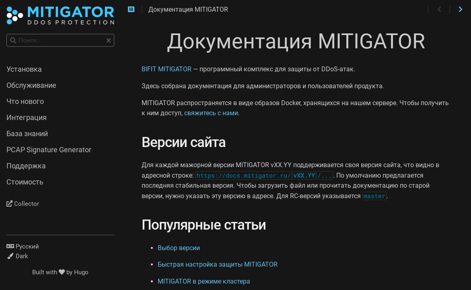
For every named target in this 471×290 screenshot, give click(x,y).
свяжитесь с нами (211, 113)
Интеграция (26, 118)
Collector (22, 203)
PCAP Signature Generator (48, 150)
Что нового (25, 101)
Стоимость (24, 182)
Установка (24, 69)
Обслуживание (31, 85)
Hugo (81, 272)
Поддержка (26, 166)
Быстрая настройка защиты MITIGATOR (218, 264)
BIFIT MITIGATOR (166, 69)
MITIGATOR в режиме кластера (204, 281)
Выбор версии (179, 248)
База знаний (27, 134)
